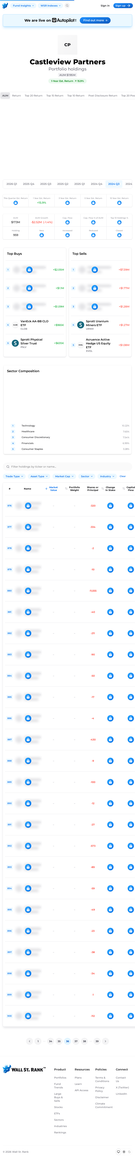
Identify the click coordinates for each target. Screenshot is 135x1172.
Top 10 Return (76, 95)
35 (59, 1041)
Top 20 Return (34, 95)
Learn (78, 1084)
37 (76, 1041)
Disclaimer (102, 1097)
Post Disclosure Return (102, 95)
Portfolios (60, 1077)
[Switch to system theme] (118, 1151)
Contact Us (121, 1079)
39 (97, 1041)
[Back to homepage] (5, 6)
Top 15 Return (54, 95)
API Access (81, 1090)
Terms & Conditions (102, 1079)
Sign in (105, 5)
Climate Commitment (102, 1105)
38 (84, 1041)
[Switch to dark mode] (129, 1151)
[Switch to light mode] (124, 1152)
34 (50, 1041)
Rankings (60, 1132)
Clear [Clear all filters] (123, 476)
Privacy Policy (99, 1089)
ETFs (57, 1113)
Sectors (59, 1119)
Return (16, 95)
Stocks (58, 1107)
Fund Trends (58, 1085)
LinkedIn (121, 1093)
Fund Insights (23, 5)
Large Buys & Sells (58, 1097)
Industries (60, 1126)
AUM (5, 95)
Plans (78, 1077)
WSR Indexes (51, 5)
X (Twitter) (122, 1087)
